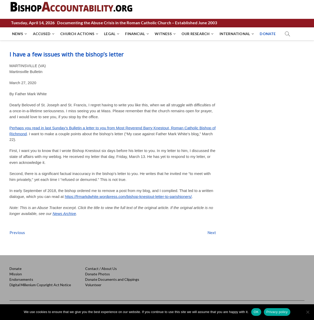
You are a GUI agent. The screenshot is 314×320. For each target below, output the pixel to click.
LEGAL (109, 33)
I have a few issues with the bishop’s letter (67, 54)
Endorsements (21, 279)
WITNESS (163, 33)
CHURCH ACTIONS (77, 33)
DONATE (268, 33)
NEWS (17, 33)
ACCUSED (41, 33)
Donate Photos (97, 274)
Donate (16, 268)
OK (256, 312)
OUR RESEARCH (195, 33)
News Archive (64, 213)
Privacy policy (277, 312)
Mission (16, 274)
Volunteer (93, 285)
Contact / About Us (101, 268)
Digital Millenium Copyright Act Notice (40, 285)
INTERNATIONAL (235, 33)
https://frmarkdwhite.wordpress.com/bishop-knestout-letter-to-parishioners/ (128, 196)
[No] (307, 312)
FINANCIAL (135, 33)
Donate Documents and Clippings (112, 279)
